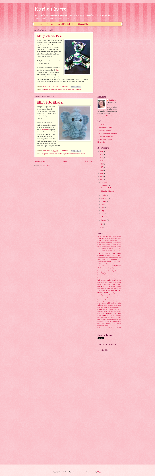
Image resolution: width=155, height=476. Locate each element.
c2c (111, 244)
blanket (99, 244)
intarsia (106, 278)
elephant (65, 154)
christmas (110, 248)
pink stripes (118, 299)
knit (99, 280)
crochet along (108, 253)
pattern (109, 297)
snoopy (115, 309)
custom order (110, 257)
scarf (102, 307)
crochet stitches (102, 255)
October (103, 195)
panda (108, 295)
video (99, 323)
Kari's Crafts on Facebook (105, 130)
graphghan (104, 272)
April (103, 214)
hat (114, 272)
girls (99, 270)
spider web (110, 311)
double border (101, 259)
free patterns (61, 89)
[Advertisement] (109, 60)
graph (99, 272)
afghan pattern (117, 236)
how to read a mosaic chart (105, 276)
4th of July (101, 236)
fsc (109, 268)
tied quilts (106, 319)
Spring (114, 311)
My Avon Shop (102, 142)
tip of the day (112, 319)
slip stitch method (108, 309)
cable (114, 244)
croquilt (118, 255)
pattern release (101, 299)
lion (101, 282)
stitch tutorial (109, 313)
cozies (119, 250)
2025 (101, 154)
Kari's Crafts (50, 9)
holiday (103, 274)
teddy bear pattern (108, 317)
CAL (117, 244)
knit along (103, 280)
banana (110, 242)
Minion (114, 282)
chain (103, 246)
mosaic (104, 284)
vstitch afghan (116, 323)
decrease (116, 257)
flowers (104, 263)
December (104, 182)
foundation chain (110, 263)
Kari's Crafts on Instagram (105, 136)
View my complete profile (105, 116)
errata (112, 261)
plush (114, 301)
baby (50, 89)
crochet (60, 154)
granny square (116, 270)
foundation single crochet (106, 265)
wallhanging (101, 325)
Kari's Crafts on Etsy (104, 125)
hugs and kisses (117, 276)
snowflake (104, 311)
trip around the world (105, 321)
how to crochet (116, 274)
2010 (101, 224)
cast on (100, 246)
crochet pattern (116, 253)
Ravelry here (46, 130)
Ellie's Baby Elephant (50, 102)
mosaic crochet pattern (109, 286)
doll (120, 257)
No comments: (63, 86)
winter (119, 327)
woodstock (100, 329)
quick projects (111, 303)
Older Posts (88, 161)
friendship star (101, 268)
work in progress (109, 329)
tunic (114, 321)
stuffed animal (70, 89)
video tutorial (106, 323)
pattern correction (116, 297)
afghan (108, 236)
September (104, 198)
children (54, 89)
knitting (108, 280)
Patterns (49, 24)
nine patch (110, 288)
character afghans (116, 246)
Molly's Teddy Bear (49, 36)
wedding (107, 325)
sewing (115, 307)
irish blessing (111, 278)
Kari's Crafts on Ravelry (105, 128)
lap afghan (115, 280)
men (111, 282)
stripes (114, 313)
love (109, 282)
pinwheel (100, 301)
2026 (101, 151)
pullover (104, 303)
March (103, 217)
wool (104, 329)
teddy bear (115, 315)
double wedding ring (111, 259)
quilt (119, 303)
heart (116, 272)
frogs (107, 268)
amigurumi (45, 89)
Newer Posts (39, 161)
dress (119, 259)
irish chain (118, 278)
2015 (101, 170)
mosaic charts (111, 284)
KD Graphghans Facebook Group (107, 133)
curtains (105, 257)
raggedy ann (107, 305)
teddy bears (78, 89)
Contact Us (83, 24)
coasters (115, 248)
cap (120, 244)
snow (119, 309)
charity (99, 248)
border (103, 244)
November (104, 185)
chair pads (107, 246)
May (102, 210)
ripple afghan (113, 305)
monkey (99, 284)
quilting (100, 305)
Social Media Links (65, 24)
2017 (101, 167)
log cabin (105, 282)
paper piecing (114, 295)
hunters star (101, 278)
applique (111, 238)
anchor (106, 238)
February (104, 220)
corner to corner (107, 250)
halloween (110, 272)
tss (112, 321)
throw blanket (101, 319)
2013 (101, 173)
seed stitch (110, 307)
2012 (101, 176)
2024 (101, 158)
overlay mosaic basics (108, 290)
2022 (101, 164)
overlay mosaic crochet (109, 292)
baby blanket (105, 240)
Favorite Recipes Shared (105, 139)
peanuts (112, 299)
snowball (100, 311)
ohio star (116, 288)
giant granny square (115, 268)
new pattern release (103, 288)
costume (115, 250)
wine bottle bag (114, 325)
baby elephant (113, 240)
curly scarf (100, 257)
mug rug (119, 286)
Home (39, 24)
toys (117, 319)
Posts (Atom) (46, 166)
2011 (101, 179)
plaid (110, 301)
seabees (105, 307)
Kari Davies (112, 100)
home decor (108, 274)
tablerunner (110, 315)
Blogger (99, 472)
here (57, 70)
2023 (101, 161)
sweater (104, 315)
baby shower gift (105, 242)
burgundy (108, 244)
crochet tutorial (111, 255)
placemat (105, 301)
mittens (119, 282)
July (102, 204)
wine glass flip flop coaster (110, 327)
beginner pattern (117, 242)
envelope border (106, 261)
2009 (101, 227)
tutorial (118, 321)
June (102, 207)
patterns (107, 299)
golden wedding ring (106, 270)
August (103, 201)
